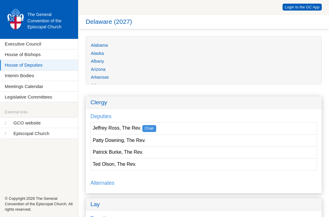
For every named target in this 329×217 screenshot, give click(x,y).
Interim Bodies (19, 75)
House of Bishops (23, 54)
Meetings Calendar (24, 86)
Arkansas (100, 77)
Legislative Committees (28, 96)
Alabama (99, 45)
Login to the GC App (302, 7)
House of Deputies (24, 65)
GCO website (27, 122)
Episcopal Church (31, 133)
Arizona (98, 69)
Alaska (97, 53)
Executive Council (23, 43)
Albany (97, 61)
